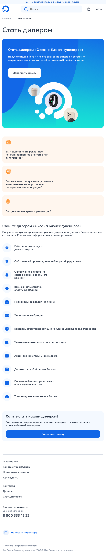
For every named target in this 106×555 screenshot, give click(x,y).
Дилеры (8, 491)
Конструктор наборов (16, 467)
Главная (6, 18)
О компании (10, 461)
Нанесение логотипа (16, 472)
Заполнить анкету (24, 72)
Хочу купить (10, 477)
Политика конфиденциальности (20, 545)
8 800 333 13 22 (16, 515)
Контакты (9, 486)
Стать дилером (24, 18)
